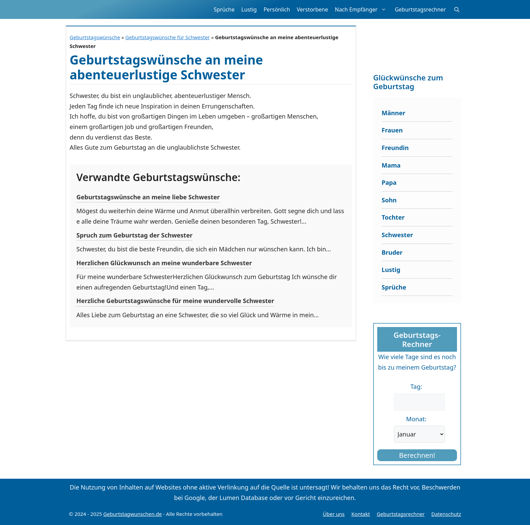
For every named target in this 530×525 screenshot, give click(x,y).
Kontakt (361, 513)
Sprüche (224, 9)
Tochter (393, 217)
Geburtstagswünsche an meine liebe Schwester (148, 197)
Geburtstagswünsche (95, 37)
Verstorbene (312, 9)
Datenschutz (446, 513)
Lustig (249, 9)
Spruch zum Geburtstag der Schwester (134, 235)
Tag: (416, 386)
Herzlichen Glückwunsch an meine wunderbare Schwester (164, 263)
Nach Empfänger (363, 9)
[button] (456, 9)
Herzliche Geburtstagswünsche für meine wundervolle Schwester (175, 301)
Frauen (392, 130)
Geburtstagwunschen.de (132, 513)
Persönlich (277, 9)
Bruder (392, 252)
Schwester (397, 235)
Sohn (389, 200)
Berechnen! (417, 455)
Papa (389, 182)
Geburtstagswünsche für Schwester (167, 37)
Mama (391, 165)
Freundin (395, 148)
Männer (393, 113)
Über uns (333, 513)
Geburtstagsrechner (420, 9)
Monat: (416, 419)
